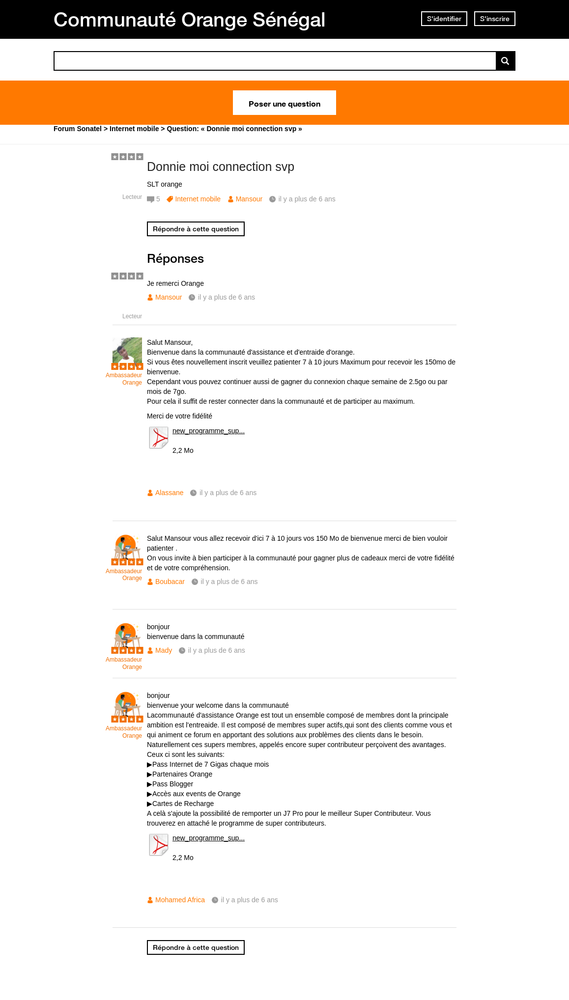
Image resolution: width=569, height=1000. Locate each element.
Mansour (249, 199)
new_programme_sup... (208, 431)
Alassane (169, 493)
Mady (163, 650)
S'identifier (444, 18)
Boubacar (170, 581)
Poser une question (284, 102)
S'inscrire (495, 18)
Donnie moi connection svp (220, 166)
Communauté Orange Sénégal (190, 19)
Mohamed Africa (180, 900)
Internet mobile (198, 199)
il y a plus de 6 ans (226, 297)
